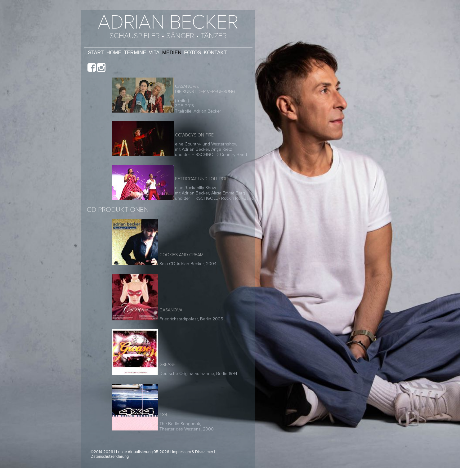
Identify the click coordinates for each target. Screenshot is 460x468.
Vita (154, 52)
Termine (135, 52)
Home (113, 52)
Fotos (192, 52)
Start (96, 52)
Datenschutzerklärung (110, 456)
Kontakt (215, 52)
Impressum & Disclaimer (192, 451)
